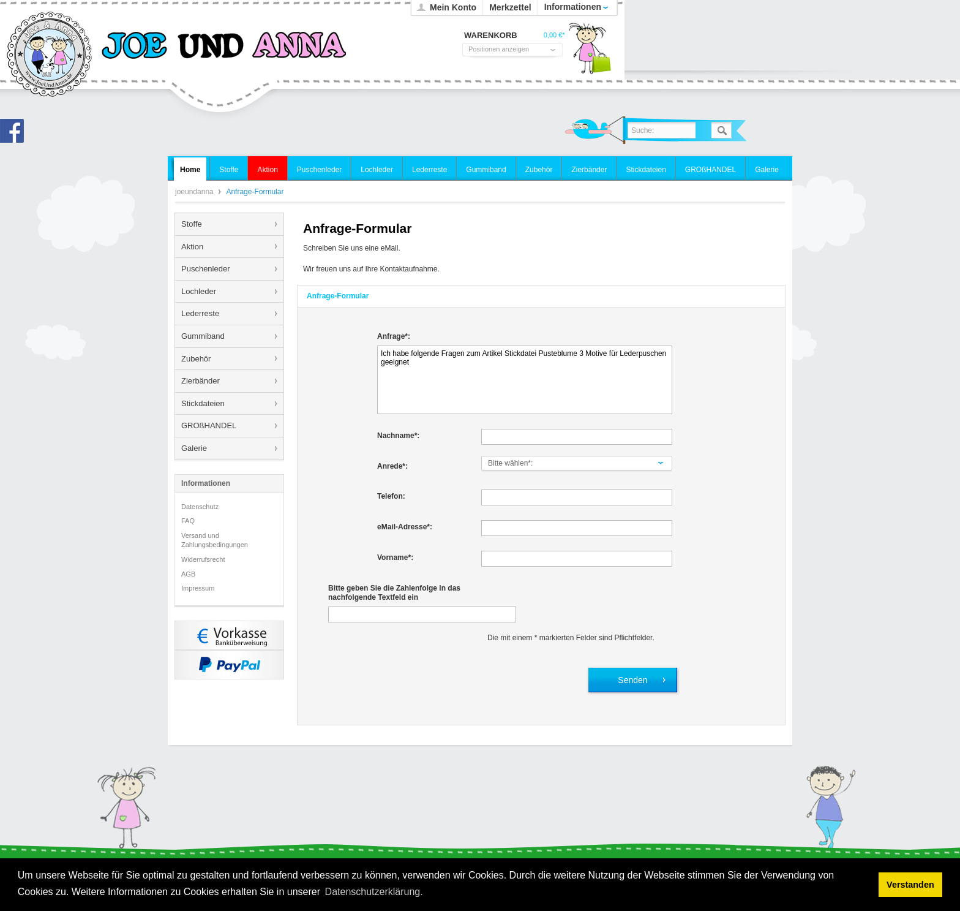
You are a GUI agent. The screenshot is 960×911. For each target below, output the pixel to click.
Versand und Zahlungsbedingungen (214, 540)
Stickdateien (203, 403)
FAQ (188, 520)
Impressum (197, 588)
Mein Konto (453, 7)
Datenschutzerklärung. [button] (374, 891)
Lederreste (200, 313)
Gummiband (203, 336)
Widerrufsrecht (203, 559)
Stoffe (191, 224)
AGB (188, 574)
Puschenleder (205, 268)
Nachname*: (398, 435)
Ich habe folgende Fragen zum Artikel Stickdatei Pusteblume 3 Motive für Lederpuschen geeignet (524, 380)
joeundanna (50, 55)
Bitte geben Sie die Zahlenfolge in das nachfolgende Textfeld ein (394, 593)
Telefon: (391, 496)
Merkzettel (510, 7)
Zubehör (196, 358)
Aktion (192, 246)
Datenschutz (200, 506)
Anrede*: (392, 466)
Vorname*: (395, 557)
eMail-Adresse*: (404, 527)
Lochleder (198, 291)
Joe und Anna (15, 134)
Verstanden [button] (910, 885)
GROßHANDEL (208, 425)
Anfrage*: (393, 336)
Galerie (194, 448)
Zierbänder (200, 380)
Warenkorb (589, 52)
